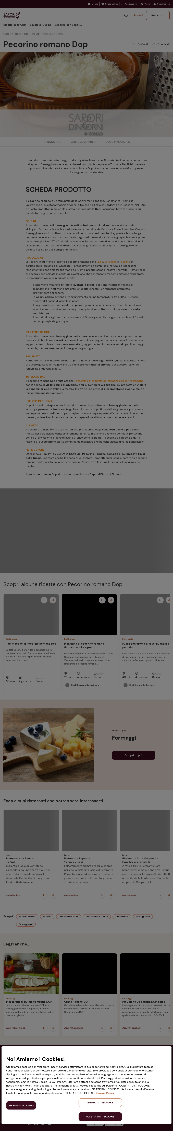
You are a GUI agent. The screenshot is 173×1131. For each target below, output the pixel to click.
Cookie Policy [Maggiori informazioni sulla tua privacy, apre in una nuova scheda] (105, 1093)
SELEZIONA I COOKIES (21, 1105)
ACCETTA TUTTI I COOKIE (100, 1116)
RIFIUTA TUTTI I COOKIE (100, 1102)
